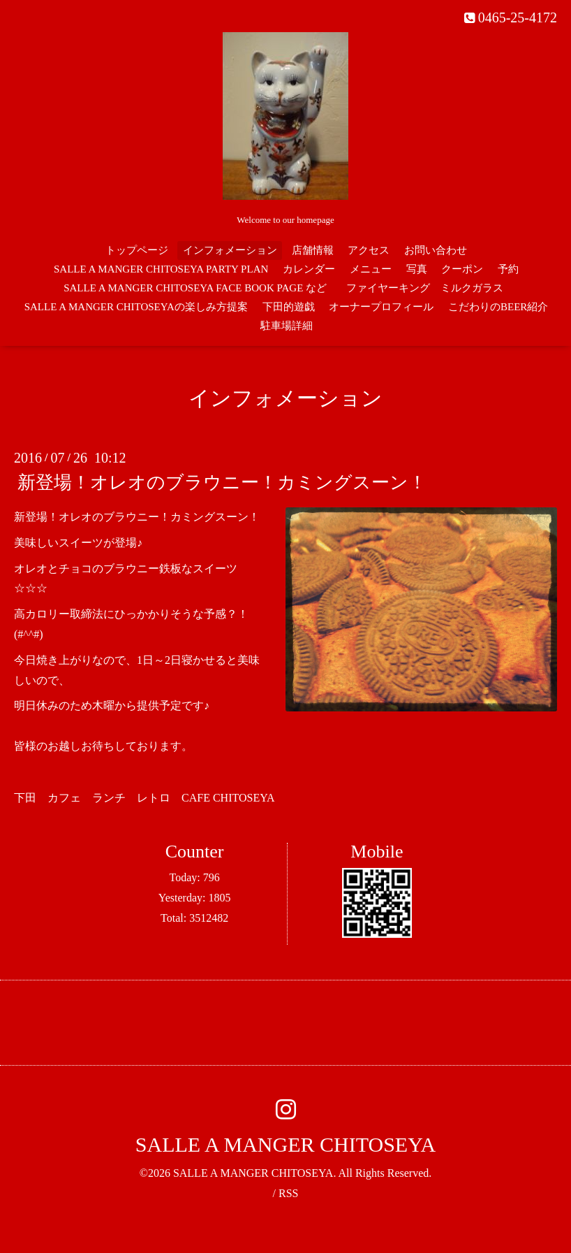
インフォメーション (230, 250)
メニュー (371, 269)
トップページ (136, 250)
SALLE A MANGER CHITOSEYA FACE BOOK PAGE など (195, 288)
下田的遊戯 (288, 306)
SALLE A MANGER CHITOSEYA (285, 1144)
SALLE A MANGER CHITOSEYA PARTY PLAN (161, 269)
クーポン (462, 269)
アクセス (369, 250)
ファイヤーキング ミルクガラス (430, 288)
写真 (416, 269)
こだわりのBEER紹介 (498, 306)
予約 (508, 269)
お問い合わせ (435, 250)
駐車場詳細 (286, 325)
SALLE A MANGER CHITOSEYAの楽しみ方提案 (136, 306)
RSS (288, 1193)
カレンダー (309, 269)
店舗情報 (313, 250)
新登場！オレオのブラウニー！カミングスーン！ (222, 482)
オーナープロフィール (381, 306)
